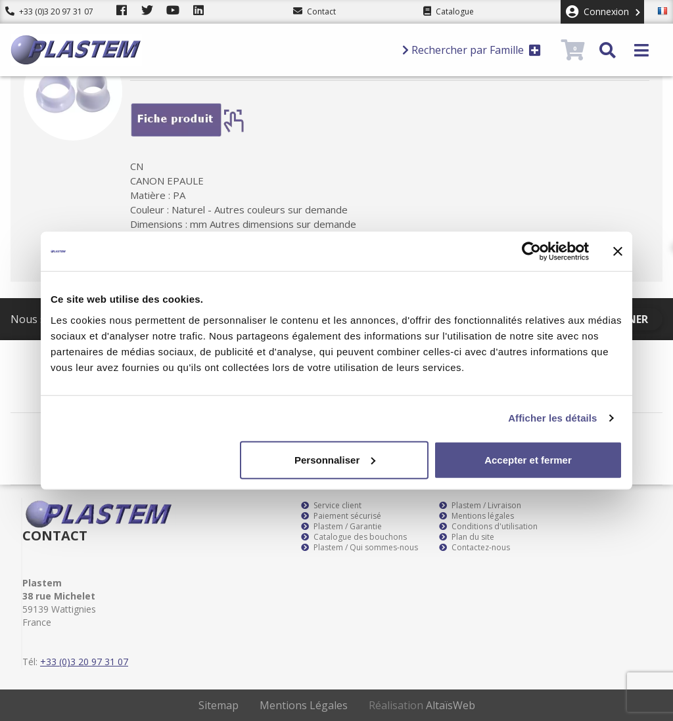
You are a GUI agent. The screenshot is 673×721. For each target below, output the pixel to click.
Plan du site (466, 537)
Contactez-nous (474, 547)
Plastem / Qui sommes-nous (359, 547)
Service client (331, 505)
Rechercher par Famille (471, 50)
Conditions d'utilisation (488, 526)
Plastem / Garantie (341, 526)
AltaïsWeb (450, 705)
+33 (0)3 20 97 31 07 (49, 11)
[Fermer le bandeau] (617, 251)
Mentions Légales (304, 705)
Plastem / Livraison (480, 505)
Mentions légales (476, 516)
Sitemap (218, 705)
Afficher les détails (552, 418)
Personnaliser (334, 459)
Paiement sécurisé (341, 516)
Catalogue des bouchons (354, 537)
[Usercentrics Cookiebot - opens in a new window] (531, 251)
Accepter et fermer (528, 459)
